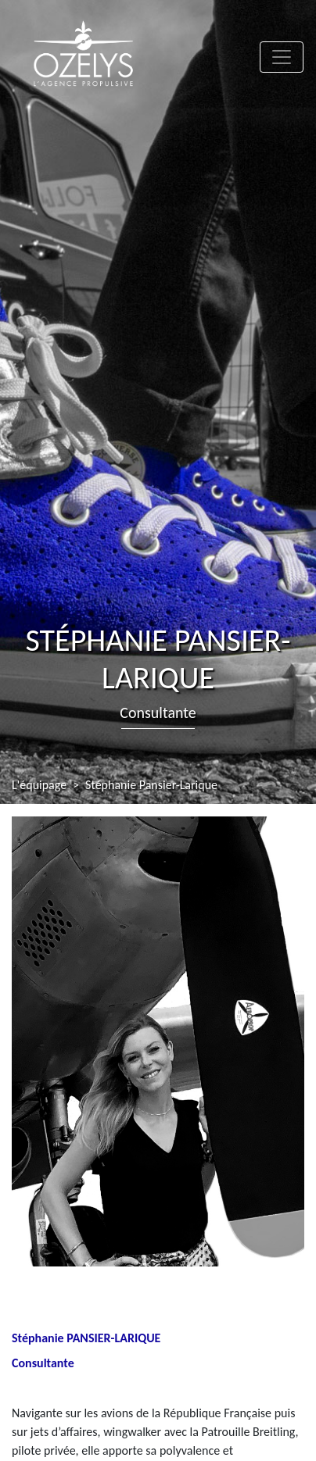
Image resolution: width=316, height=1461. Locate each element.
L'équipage (39, 784)
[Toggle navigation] (281, 57)
